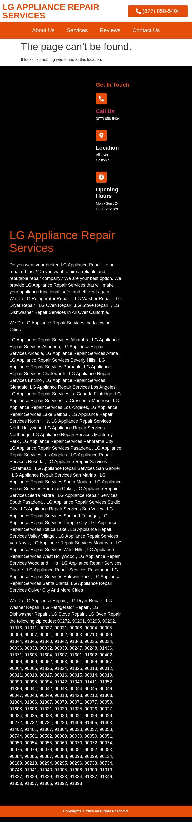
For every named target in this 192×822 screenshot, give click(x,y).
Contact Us (146, 30)
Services (77, 30)
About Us (43, 30)
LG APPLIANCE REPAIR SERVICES (50, 11)
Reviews (110, 30)
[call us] (101, 98)
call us (105, 111)
